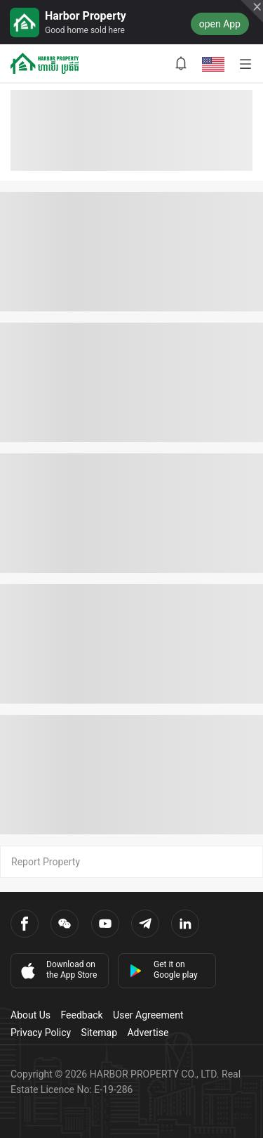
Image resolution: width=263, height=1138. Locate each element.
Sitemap (99, 1032)
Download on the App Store (57, 970)
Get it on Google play (163, 969)
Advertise (147, 1032)
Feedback (81, 1015)
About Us (30, 1015)
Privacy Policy (41, 1032)
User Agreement (148, 1015)
